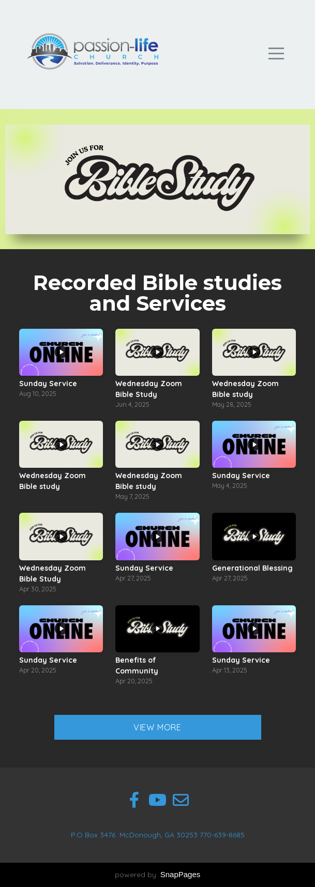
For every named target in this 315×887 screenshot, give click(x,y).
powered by (158, 874)
